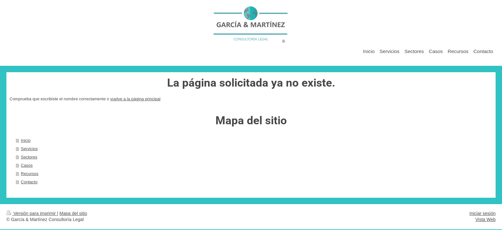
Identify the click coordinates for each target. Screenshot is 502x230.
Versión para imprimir (31, 213)
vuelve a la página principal (135, 98)
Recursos (29, 173)
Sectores (29, 157)
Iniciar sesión (482, 213)
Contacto (29, 182)
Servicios (29, 148)
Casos (27, 165)
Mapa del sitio (73, 213)
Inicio (25, 140)
